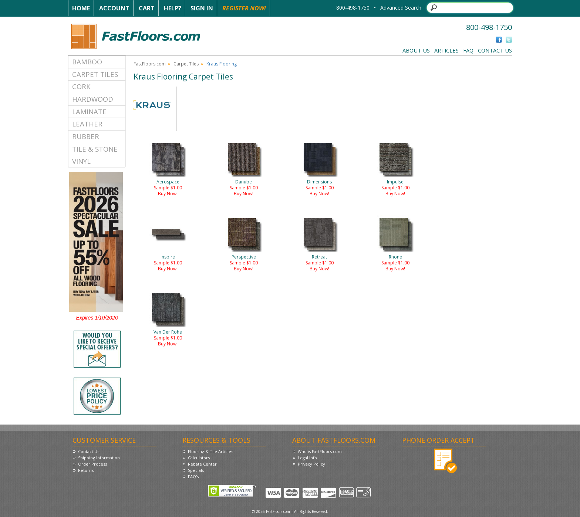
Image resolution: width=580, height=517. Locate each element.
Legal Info (307, 457)
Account (114, 8)
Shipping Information (99, 457)
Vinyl (81, 161)
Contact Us (495, 50)
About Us (416, 50)
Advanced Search (400, 7)
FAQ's (193, 476)
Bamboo (87, 61)
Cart (147, 8)
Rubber (85, 136)
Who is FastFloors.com (320, 451)
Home (81, 8)
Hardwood (92, 99)
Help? (172, 8)
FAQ (468, 50)
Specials (196, 470)
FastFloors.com (150, 64)
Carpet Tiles (95, 74)
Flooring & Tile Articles (210, 451)
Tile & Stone (95, 148)
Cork (81, 86)
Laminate (89, 111)
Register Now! (244, 8)
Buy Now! (168, 193)
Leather (87, 123)
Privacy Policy (311, 464)
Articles (446, 50)
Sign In (201, 8)
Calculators (199, 457)
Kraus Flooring (221, 64)
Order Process (92, 464)
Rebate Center (202, 464)
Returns (86, 470)
